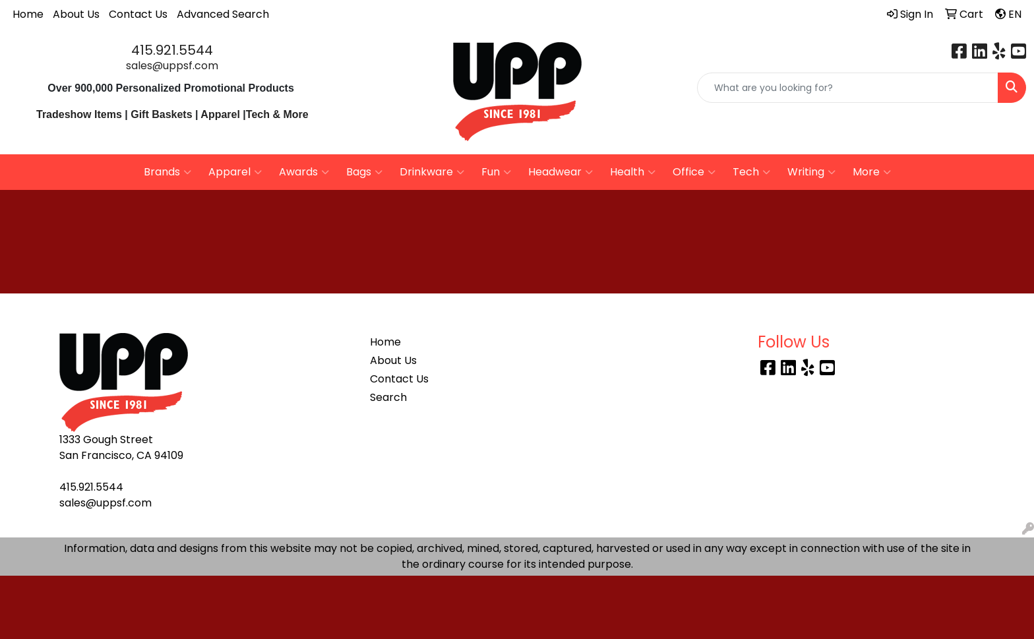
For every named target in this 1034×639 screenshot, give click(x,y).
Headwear (560, 172)
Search (388, 397)
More (872, 172)
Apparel (221, 114)
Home (28, 14)
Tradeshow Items (79, 114)
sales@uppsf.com (172, 65)
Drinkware (432, 172)
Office (694, 172)
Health (632, 172)
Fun (496, 172)
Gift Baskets (161, 114)
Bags (364, 172)
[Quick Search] (847, 88)
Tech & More (277, 114)
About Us (76, 14)
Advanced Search (223, 14)
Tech (751, 172)
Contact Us (138, 14)
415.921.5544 (172, 50)
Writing (811, 172)
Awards (304, 172)
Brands (167, 172)
